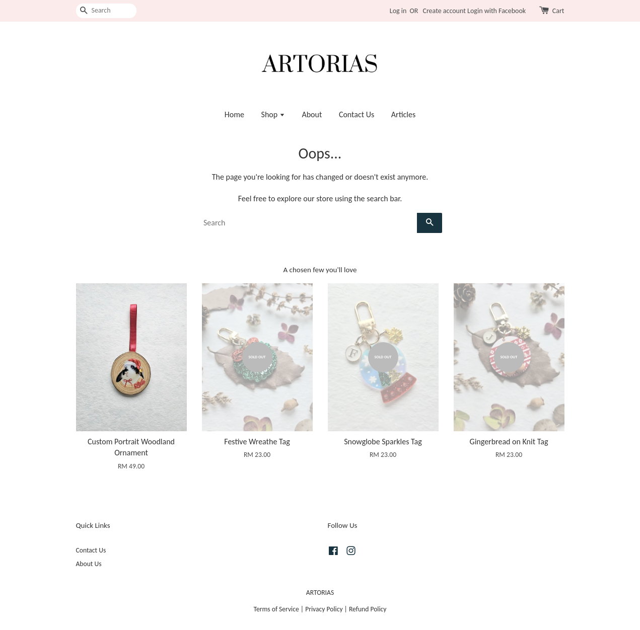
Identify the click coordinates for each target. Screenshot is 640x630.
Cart (558, 11)
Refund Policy (368, 609)
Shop (273, 114)
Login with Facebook (496, 11)
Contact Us (356, 114)
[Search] (106, 11)
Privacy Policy (323, 609)
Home (234, 114)
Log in (398, 11)
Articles (403, 114)
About (312, 114)
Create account (443, 11)
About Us (89, 564)
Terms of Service (276, 609)
